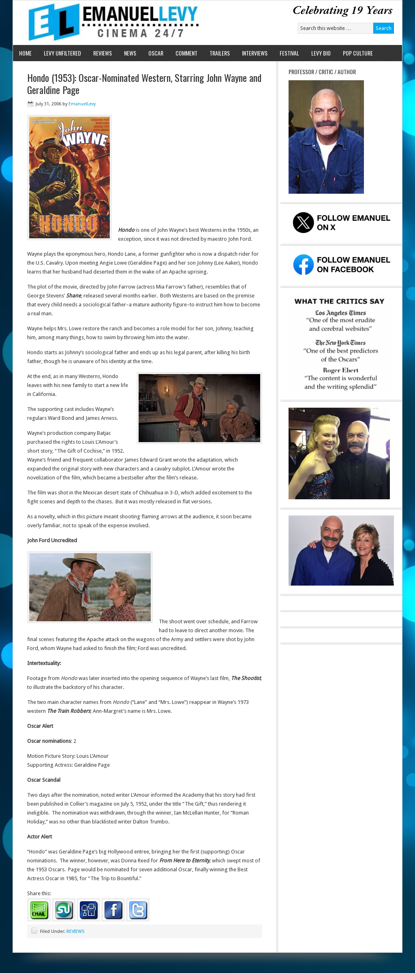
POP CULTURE (358, 53)
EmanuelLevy (82, 104)
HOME (25, 53)
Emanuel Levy (107, 22)
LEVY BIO (321, 53)
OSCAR (155, 53)
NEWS (130, 53)
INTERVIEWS (254, 53)
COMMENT (186, 53)
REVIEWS (102, 53)
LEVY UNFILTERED (62, 53)
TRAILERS (220, 53)
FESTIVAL (289, 53)
